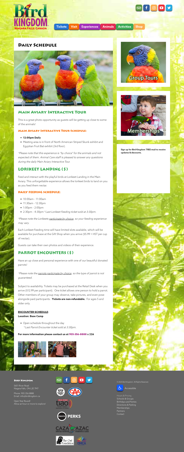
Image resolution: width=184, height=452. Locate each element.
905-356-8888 (78, 334)
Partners (121, 411)
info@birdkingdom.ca (30, 396)
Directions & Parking (126, 405)
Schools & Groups (125, 398)
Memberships (123, 408)
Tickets (61, 27)
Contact (120, 414)
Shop (139, 27)
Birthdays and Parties (126, 401)
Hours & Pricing (124, 395)
